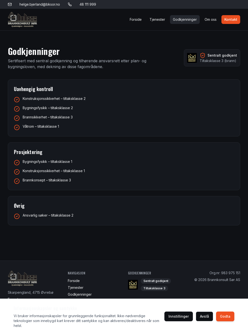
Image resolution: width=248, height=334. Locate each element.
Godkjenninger (185, 19)
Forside (136, 19)
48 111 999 (87, 4)
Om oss (211, 19)
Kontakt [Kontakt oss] (230, 19)
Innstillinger (179, 316)
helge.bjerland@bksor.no (40, 4)
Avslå (204, 316)
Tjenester (157, 19)
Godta (225, 316)
